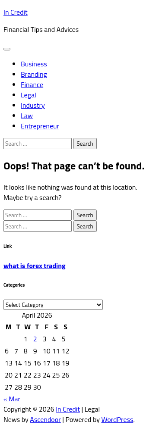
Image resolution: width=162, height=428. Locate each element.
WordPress (117, 419)
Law (27, 115)
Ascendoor (45, 419)
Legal (28, 95)
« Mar (11, 399)
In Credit (15, 12)
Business (34, 64)
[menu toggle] (6, 49)
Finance (32, 84)
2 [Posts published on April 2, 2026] (35, 339)
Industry (33, 105)
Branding (34, 74)
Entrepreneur (40, 126)
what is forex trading (34, 265)
